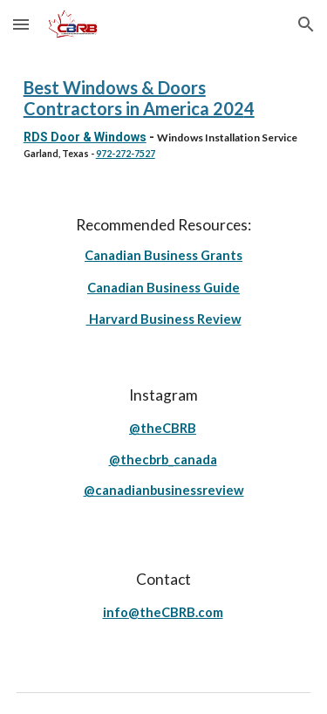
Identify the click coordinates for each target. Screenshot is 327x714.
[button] (21, 24)
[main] (164, 118)
